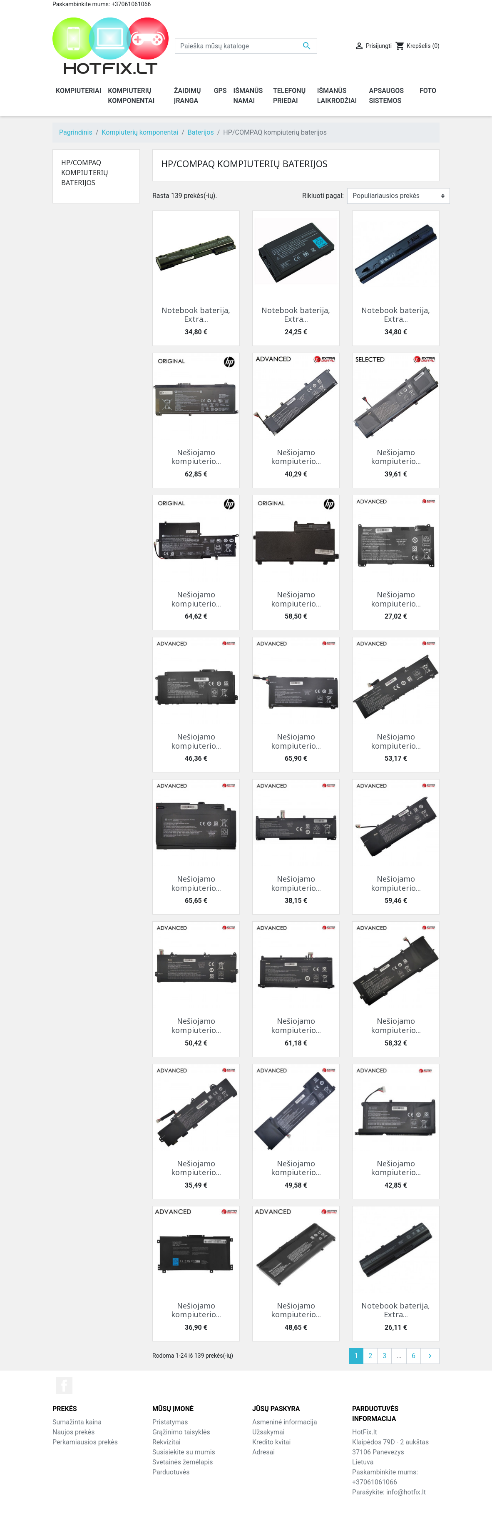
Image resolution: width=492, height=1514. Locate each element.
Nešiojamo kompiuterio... (196, 456)
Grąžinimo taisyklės (181, 1432)
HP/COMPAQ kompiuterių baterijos (84, 172)
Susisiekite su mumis (183, 1452)
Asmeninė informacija (284, 1422)
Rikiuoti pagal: (323, 196)
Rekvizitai (166, 1442)
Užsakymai (268, 1432)
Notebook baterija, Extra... (196, 314)
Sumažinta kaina (77, 1422)
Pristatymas (170, 1422)
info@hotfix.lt (406, 1492)
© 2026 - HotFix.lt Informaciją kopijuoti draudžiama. (246, 1502)
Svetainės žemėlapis (182, 1462)
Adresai (263, 1452)
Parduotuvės (170, 1472)
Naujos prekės (73, 1432)
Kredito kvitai (271, 1442)
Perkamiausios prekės (85, 1442)
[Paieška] (246, 46)
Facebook (64, 1385)
